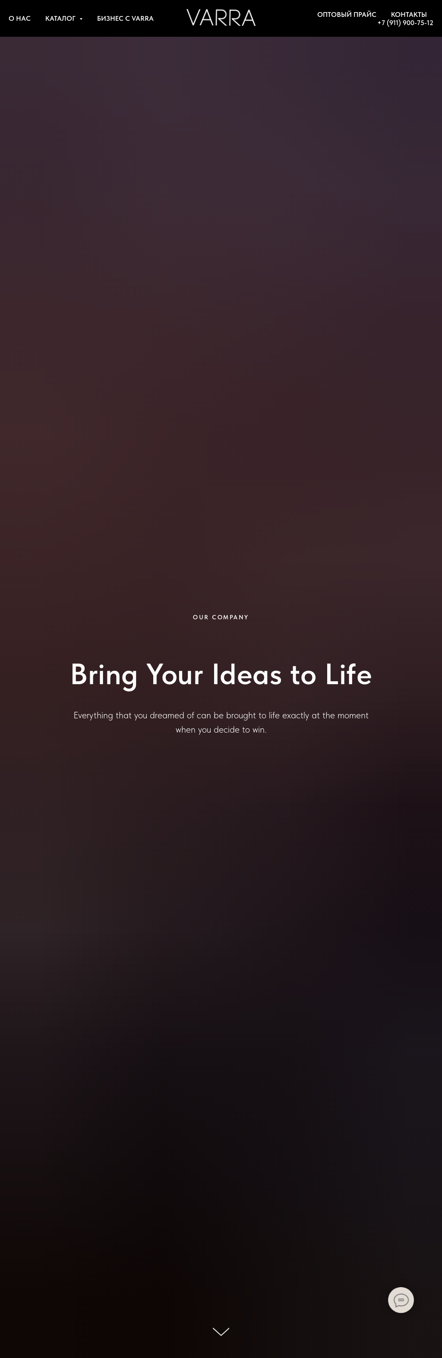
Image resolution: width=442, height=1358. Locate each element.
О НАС (20, 18)
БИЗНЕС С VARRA (125, 18)
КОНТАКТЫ (409, 14)
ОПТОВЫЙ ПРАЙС (346, 14)
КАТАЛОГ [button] (61, 18)
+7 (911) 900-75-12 (405, 23)
